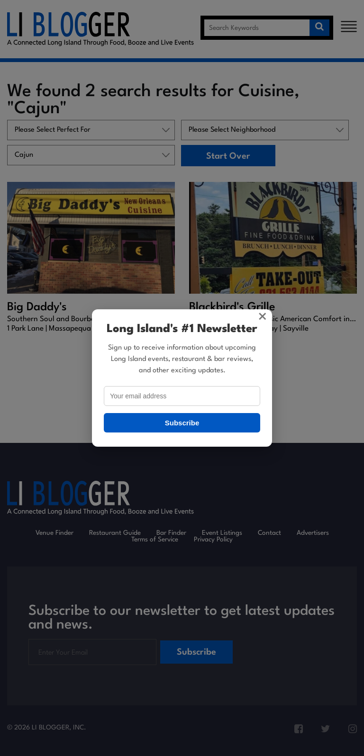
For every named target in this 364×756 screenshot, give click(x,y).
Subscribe (182, 423)
